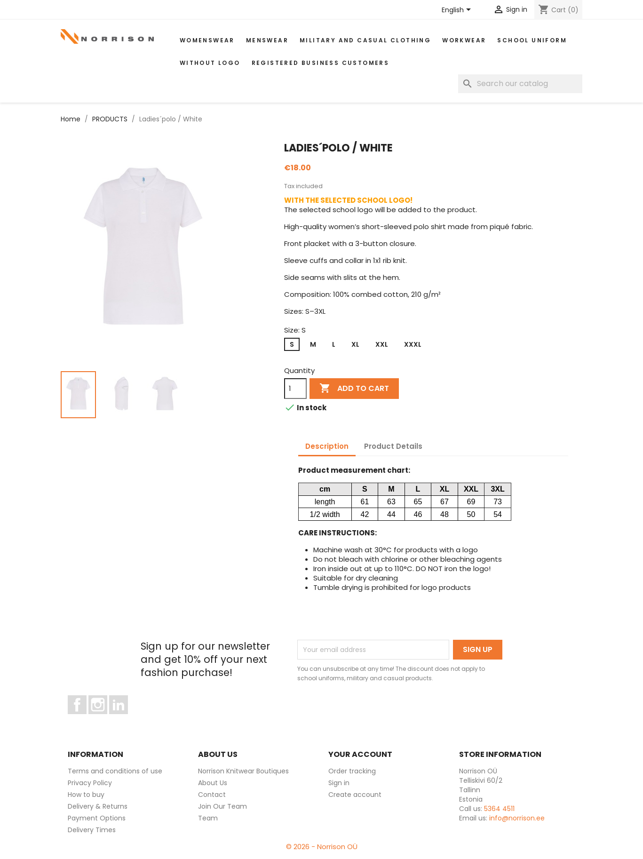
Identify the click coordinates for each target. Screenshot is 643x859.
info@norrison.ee (517, 818)
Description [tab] (327, 446)
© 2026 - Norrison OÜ (321, 846)
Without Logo (210, 63)
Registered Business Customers (320, 63)
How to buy (86, 794)
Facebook (86, 718)
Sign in (338, 782)
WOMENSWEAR (207, 40)
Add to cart (354, 388)
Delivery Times (92, 830)
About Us (212, 782)
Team (208, 818)
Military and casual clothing (365, 40)
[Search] (520, 83)
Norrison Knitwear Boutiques (243, 771)
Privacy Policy (90, 782)
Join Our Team (222, 806)
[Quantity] (295, 388)
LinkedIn (124, 718)
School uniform (532, 40)
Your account (360, 754)
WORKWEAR (464, 40)
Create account (354, 794)
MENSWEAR (267, 40)
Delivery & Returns (97, 806)
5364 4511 (499, 808)
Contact (212, 794)
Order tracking (352, 771)
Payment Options (97, 818)
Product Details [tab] (393, 446)
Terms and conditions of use (115, 771)
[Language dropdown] (458, 10)
